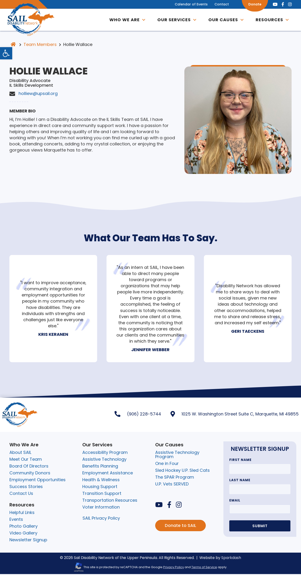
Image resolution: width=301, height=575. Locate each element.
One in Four (167, 464)
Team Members (40, 45)
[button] (142, 20)
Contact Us (21, 494)
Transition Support (101, 494)
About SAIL (20, 453)
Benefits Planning (100, 467)
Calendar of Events (188, 4)
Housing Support (99, 487)
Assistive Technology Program (177, 455)
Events (16, 520)
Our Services (172, 20)
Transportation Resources (109, 501)
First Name (240, 460)
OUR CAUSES (221, 20)
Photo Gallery (23, 527)
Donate (251, 4)
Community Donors (29, 474)
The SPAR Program (174, 478)
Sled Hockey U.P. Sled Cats (182, 471)
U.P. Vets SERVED (172, 485)
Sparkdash (231, 558)
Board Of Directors (28, 467)
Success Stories (26, 487)
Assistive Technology (104, 460)
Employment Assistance (107, 474)
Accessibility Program (105, 453)
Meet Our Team (25, 460)
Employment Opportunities (37, 481)
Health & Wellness (101, 481)
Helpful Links (22, 513)
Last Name (239, 481)
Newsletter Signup (28, 541)
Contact (218, 4)
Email (234, 501)
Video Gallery (23, 534)
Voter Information (101, 508)
